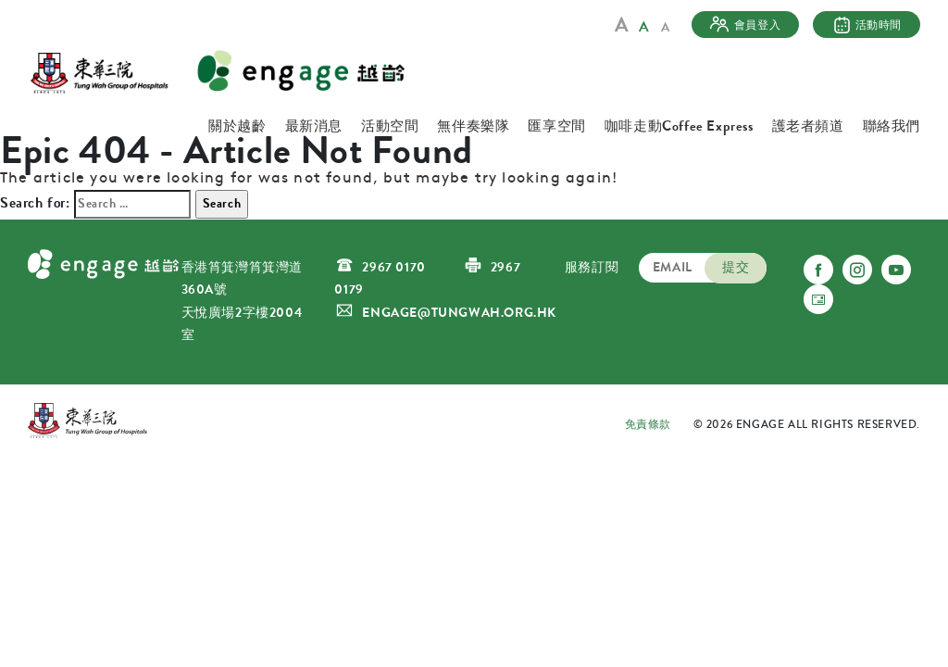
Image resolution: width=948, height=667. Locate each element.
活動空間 (389, 126)
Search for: (35, 202)
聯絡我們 (891, 126)
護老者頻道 (808, 126)
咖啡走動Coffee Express (679, 126)
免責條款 (648, 424)
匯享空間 (556, 126)
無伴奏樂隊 (473, 126)
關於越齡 (237, 126)
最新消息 (314, 126)
